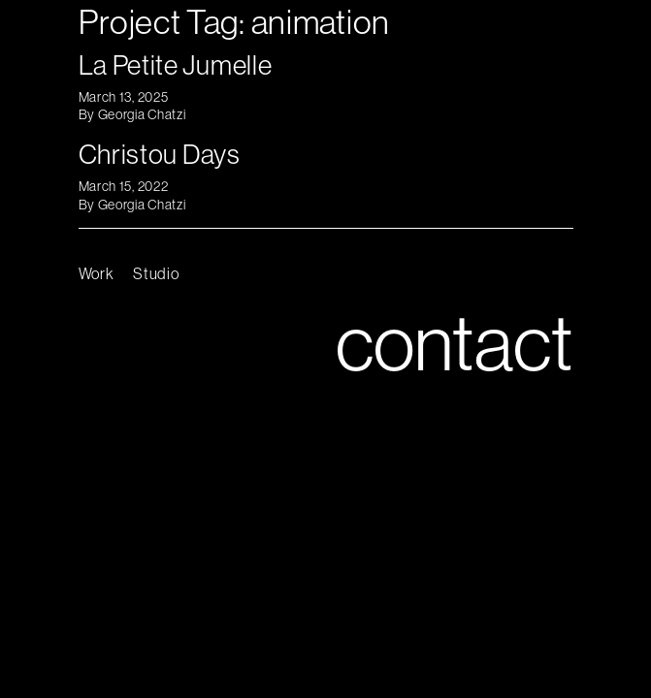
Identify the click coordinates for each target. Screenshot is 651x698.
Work (96, 273)
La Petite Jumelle (176, 64)
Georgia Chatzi (142, 114)
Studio (156, 273)
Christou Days (160, 154)
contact (454, 342)
